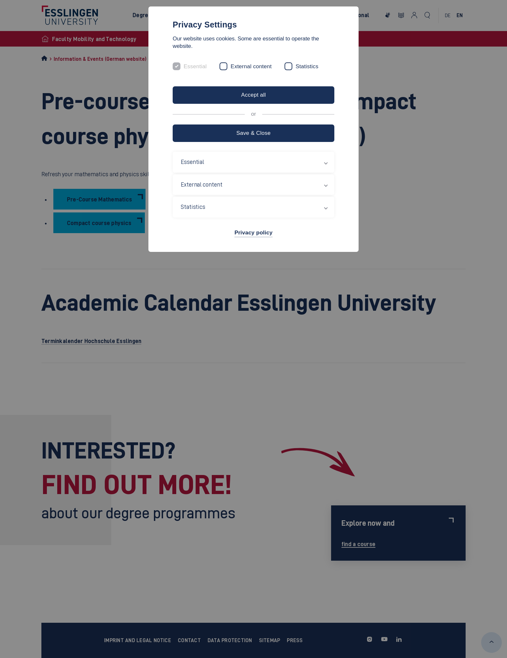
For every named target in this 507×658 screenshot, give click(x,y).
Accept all (253, 95)
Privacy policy (253, 233)
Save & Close (253, 133)
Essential (195, 66)
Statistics (307, 66)
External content (251, 66)
